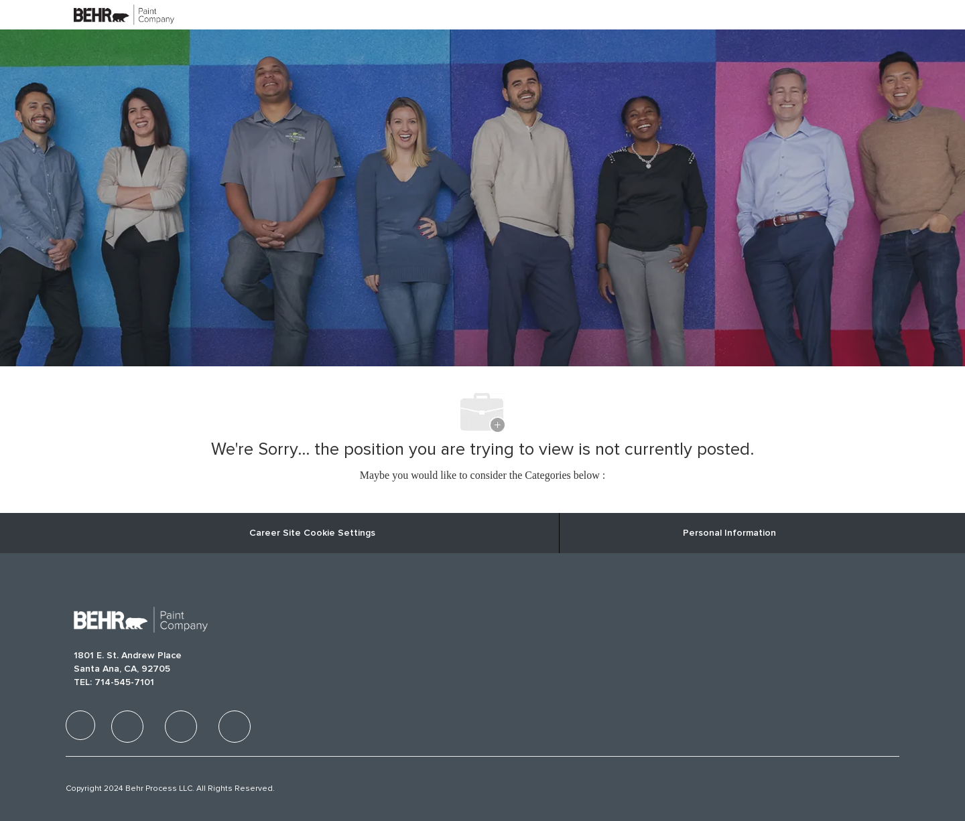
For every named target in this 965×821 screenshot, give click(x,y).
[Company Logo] (107, 14)
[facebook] (80, 725)
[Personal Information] (729, 533)
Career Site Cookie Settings (312, 533)
